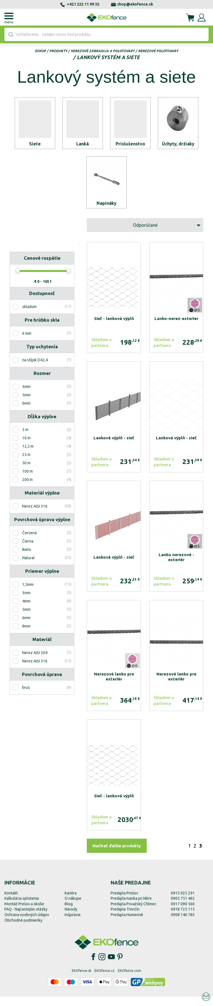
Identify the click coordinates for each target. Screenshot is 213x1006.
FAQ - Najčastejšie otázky (25, 919)
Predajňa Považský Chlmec (133, 913)
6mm (26, 412)
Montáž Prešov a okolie (24, 913)
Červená (29, 542)
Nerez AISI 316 (34, 516)
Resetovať (26, 257)
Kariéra (71, 902)
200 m (27, 489)
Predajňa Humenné (127, 924)
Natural (28, 567)
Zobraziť (58, 257)
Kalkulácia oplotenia (21, 908)
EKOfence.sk (81, 980)
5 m (25, 439)
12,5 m (28, 456)
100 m (27, 481)
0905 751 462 (183, 908)
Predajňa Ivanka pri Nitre (131, 908)
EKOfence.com (129, 980)
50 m (26, 472)
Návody (71, 919)
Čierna (27, 551)
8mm (26, 635)
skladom (29, 316)
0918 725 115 (183, 919)
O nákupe (73, 908)
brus (26, 697)
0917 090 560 (183, 913)
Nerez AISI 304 (34, 662)
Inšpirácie (73, 924)
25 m (26, 464)
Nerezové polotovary (158, 51)
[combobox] (106, 34)
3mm (26, 396)
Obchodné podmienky (23, 929)
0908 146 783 (183, 924)
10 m (26, 447)
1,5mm (28, 594)
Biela (26, 559)
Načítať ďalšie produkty (117, 855)
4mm (26, 610)
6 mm (26, 343)
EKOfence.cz (105, 980)
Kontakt (11, 902)
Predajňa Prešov (124, 902)
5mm (26, 404)
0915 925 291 (183, 902)
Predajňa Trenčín (125, 919)
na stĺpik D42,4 (35, 369)
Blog (69, 913)
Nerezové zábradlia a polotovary (103, 51)
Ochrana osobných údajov (26, 924)
